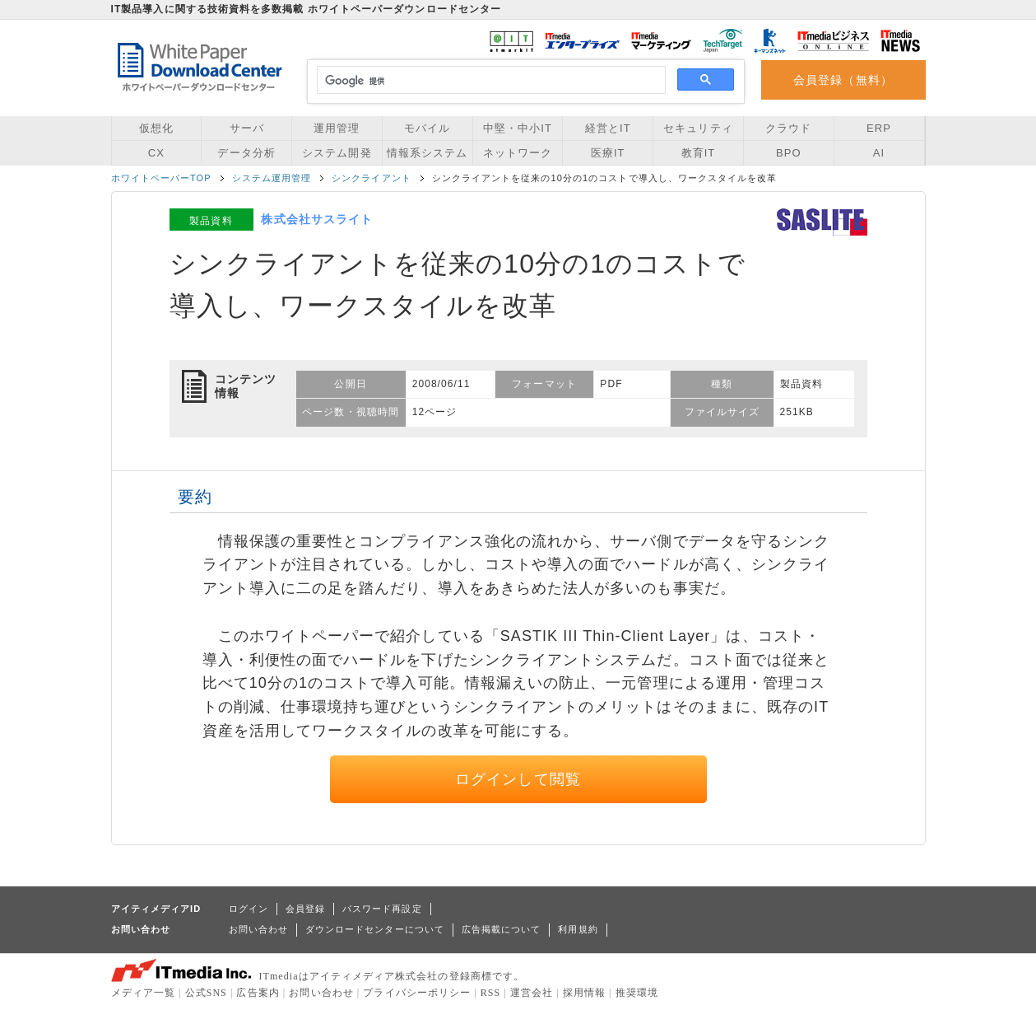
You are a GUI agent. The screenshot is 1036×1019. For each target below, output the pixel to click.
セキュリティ (697, 128)
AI (879, 153)
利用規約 (577, 929)
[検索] (489, 80)
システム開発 (336, 153)
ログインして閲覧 (518, 779)
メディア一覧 (143, 992)
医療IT (608, 153)
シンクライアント (371, 178)
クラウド (788, 128)
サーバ (247, 128)
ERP (878, 128)
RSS (491, 992)
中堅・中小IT (517, 128)
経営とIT (608, 128)
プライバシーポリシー (417, 992)
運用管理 (337, 128)
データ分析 (246, 153)
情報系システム (427, 153)
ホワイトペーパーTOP (161, 178)
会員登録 (305, 909)
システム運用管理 (272, 178)
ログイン (248, 909)
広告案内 (257, 992)
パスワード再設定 (382, 909)
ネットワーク (517, 153)
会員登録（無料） (843, 79)
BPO (788, 153)
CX (156, 153)
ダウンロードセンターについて (374, 929)
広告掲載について (501, 929)
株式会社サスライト (317, 219)
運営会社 (531, 992)
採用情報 (584, 992)
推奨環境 (637, 992)
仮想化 (156, 128)
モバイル (427, 128)
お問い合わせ (258, 929)
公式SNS (206, 992)
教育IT (698, 153)
